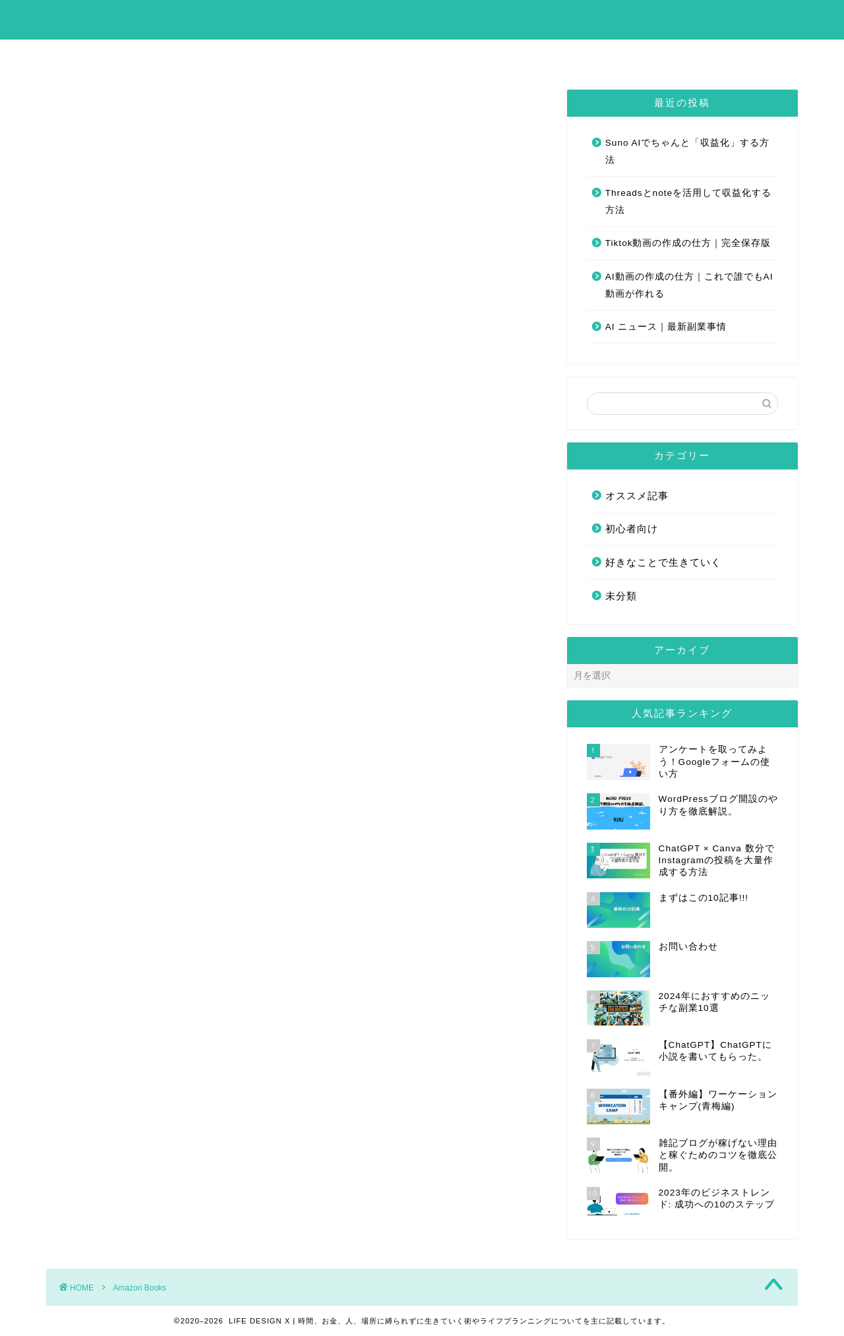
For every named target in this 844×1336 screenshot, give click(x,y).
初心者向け (631, 528)
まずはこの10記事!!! (374, 55)
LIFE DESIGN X (422, 19)
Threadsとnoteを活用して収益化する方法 (688, 201)
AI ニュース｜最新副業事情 (666, 327)
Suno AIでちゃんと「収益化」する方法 (687, 151)
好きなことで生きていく (663, 562)
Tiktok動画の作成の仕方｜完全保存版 (688, 243)
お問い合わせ (486, 55)
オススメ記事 (637, 495)
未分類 (621, 595)
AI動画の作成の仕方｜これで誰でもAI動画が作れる (689, 285)
